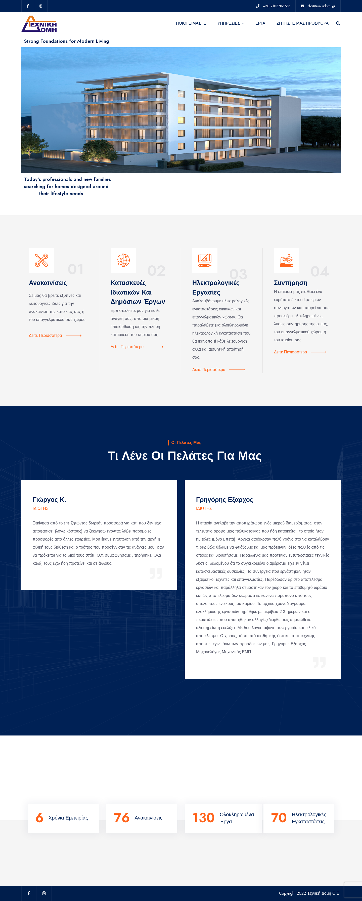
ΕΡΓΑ (260, 23)
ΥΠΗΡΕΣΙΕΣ (228, 23)
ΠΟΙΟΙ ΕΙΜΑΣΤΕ (191, 23)
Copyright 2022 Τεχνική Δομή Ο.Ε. (310, 893)
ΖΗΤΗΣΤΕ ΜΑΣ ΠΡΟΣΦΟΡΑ (303, 23)
